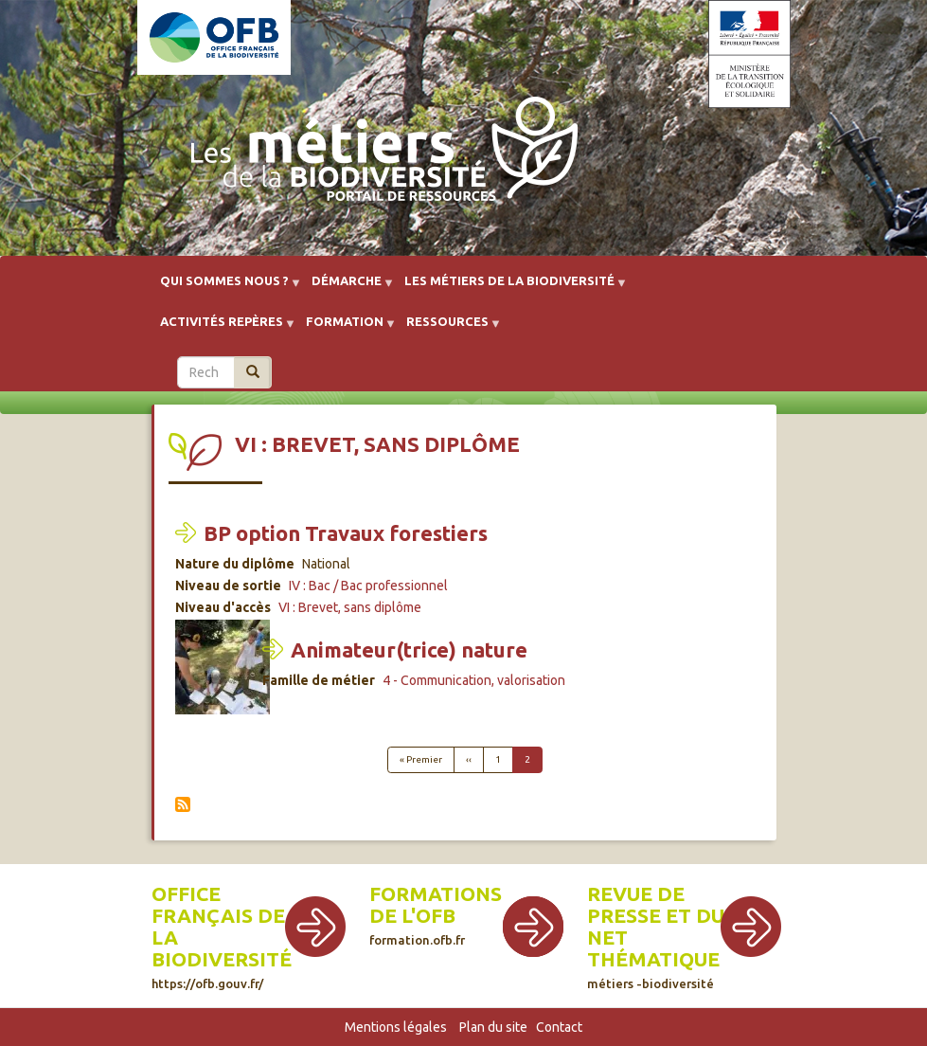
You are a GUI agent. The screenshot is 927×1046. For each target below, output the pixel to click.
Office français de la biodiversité (222, 936)
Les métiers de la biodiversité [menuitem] (509, 287)
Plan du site (493, 1027)
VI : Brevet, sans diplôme (349, 607)
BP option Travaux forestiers (346, 533)
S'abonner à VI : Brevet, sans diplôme (182, 804)
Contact (559, 1027)
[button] (222, 671)
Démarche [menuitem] (346, 287)
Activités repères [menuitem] (221, 328)
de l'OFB (412, 916)
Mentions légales (396, 1027)
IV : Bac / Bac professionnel (368, 585)
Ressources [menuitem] (447, 328)
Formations (435, 894)
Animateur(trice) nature (409, 649)
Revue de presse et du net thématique (655, 936)
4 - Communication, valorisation (474, 680)
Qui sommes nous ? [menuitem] (224, 287)
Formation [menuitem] (344, 328)
